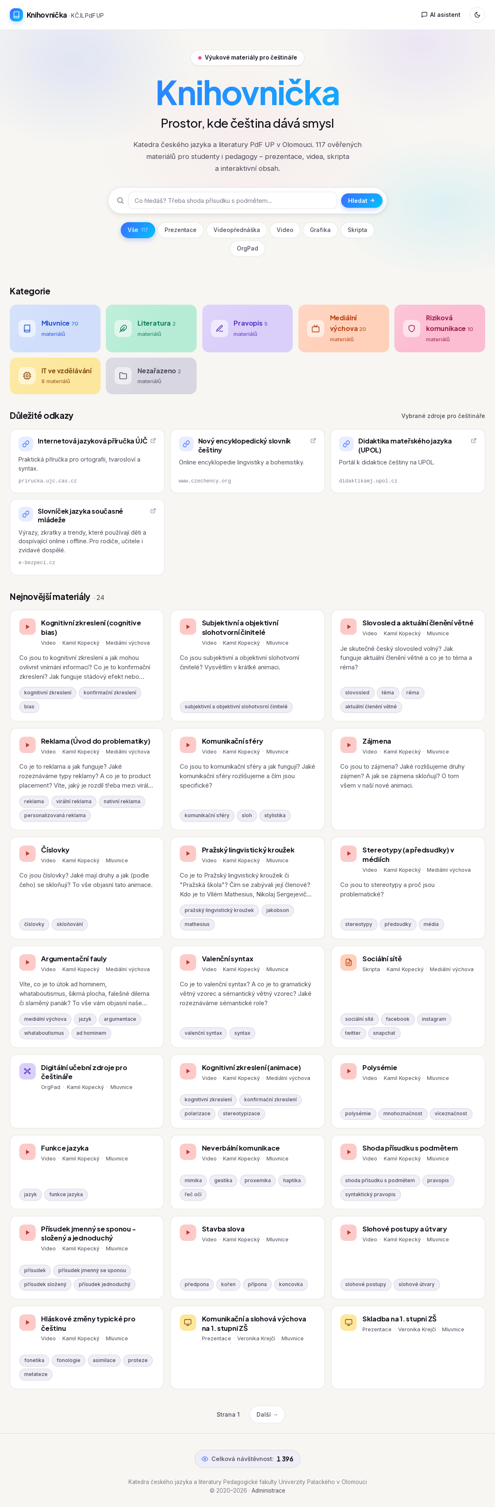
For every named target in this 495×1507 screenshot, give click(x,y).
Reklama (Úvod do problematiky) (95, 741)
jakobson (277, 910)
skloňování (70, 924)
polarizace (198, 1113)
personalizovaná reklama (55, 815)
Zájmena (376, 741)
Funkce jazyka (65, 1148)
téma (388, 693)
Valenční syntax (227, 958)
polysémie (358, 1113)
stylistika (275, 815)
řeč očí (193, 1194)
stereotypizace (241, 1113)
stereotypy (358, 924)
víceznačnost (451, 1113)
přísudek (35, 1270)
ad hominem (91, 1033)
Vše (138, 230)
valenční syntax (203, 1033)
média (431, 924)
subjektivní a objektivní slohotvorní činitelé (236, 707)
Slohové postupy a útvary (404, 1228)
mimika (193, 1180)
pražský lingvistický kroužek (219, 910)
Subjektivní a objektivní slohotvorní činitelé (240, 627)
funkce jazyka (66, 1194)
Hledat (361, 200)
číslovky (34, 924)
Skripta (357, 230)
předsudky (398, 924)
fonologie (68, 1360)
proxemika (258, 1180)
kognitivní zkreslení (47, 693)
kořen (228, 1284)
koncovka (291, 1284)
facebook (398, 1019)
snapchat (384, 1033)
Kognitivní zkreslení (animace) (251, 1067)
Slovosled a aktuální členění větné (417, 622)
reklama (34, 801)
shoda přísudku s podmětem (380, 1180)
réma (412, 693)
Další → (267, 1414)
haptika (292, 1180)
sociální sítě (359, 1019)
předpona (197, 1284)
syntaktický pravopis (370, 1194)
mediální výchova (45, 1019)
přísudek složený (45, 1284)
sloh (247, 815)
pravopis (438, 1180)
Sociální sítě (382, 958)
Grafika (320, 230)
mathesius (197, 924)
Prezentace (181, 230)
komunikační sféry (207, 815)
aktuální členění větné (371, 707)
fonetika (34, 1360)
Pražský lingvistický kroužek (248, 849)
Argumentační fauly (73, 958)
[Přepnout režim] (477, 15)
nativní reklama (122, 801)
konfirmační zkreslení (110, 693)
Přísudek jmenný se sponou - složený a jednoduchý (88, 1233)
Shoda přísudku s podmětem (410, 1148)
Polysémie (379, 1067)
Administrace (268, 1490)
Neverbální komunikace (241, 1148)
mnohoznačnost (402, 1113)
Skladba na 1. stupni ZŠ (399, 1318)
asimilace (104, 1360)
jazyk (85, 1019)
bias (29, 707)
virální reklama (74, 801)
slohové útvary (417, 1284)
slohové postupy (365, 1284)
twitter (353, 1033)
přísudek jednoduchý (105, 1284)
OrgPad (247, 248)
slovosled (357, 693)
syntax (242, 1033)
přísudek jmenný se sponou (92, 1270)
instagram (434, 1019)
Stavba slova (223, 1228)
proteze (138, 1360)
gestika (223, 1180)
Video (285, 230)
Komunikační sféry (233, 741)
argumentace (120, 1019)
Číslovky (55, 849)
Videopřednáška (236, 230)
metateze (36, 1374)
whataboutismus (44, 1033)
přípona (257, 1284)
